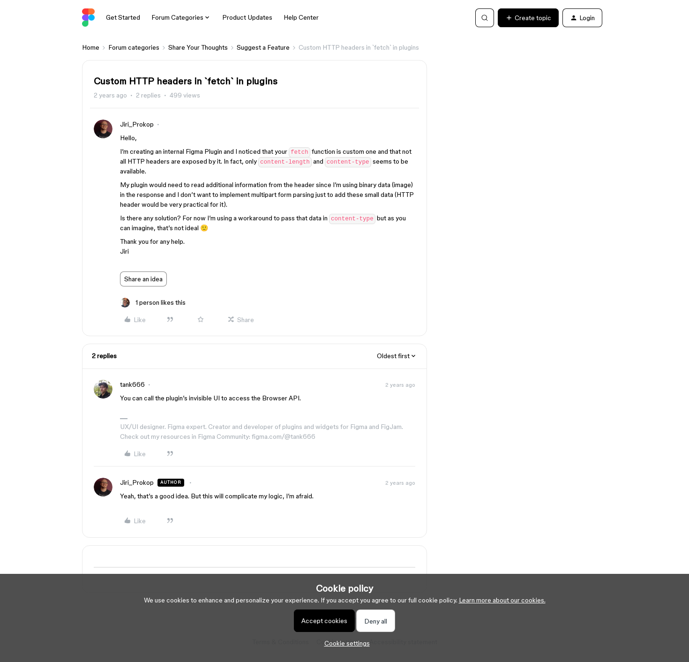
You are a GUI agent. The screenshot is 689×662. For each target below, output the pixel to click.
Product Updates (247, 17)
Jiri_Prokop (137, 124)
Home (90, 47)
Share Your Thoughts (198, 47)
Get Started (123, 17)
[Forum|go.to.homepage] (88, 17)
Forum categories (133, 47)
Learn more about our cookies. (502, 600)
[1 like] (153, 303)
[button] (528, 17)
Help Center (301, 17)
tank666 (132, 384)
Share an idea (143, 279)
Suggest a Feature (263, 47)
